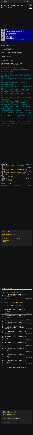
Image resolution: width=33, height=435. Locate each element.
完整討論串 (6, 302)
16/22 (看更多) (10, 38)
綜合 (10, 232)
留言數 (19, 306)
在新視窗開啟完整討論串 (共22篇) (17, 367)
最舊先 (14, 306)
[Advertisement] (16, 19)
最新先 (9, 306)
